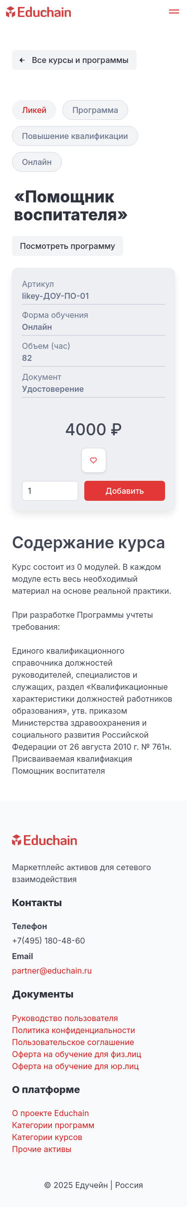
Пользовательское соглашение (73, 1042)
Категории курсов (47, 1137)
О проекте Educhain (50, 1113)
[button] (174, 13)
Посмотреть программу (67, 246)
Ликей (34, 110)
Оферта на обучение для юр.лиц (75, 1066)
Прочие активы (41, 1149)
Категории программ (53, 1125)
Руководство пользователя (65, 1018)
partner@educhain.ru (52, 971)
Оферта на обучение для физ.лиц (76, 1054)
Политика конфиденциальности (73, 1030)
